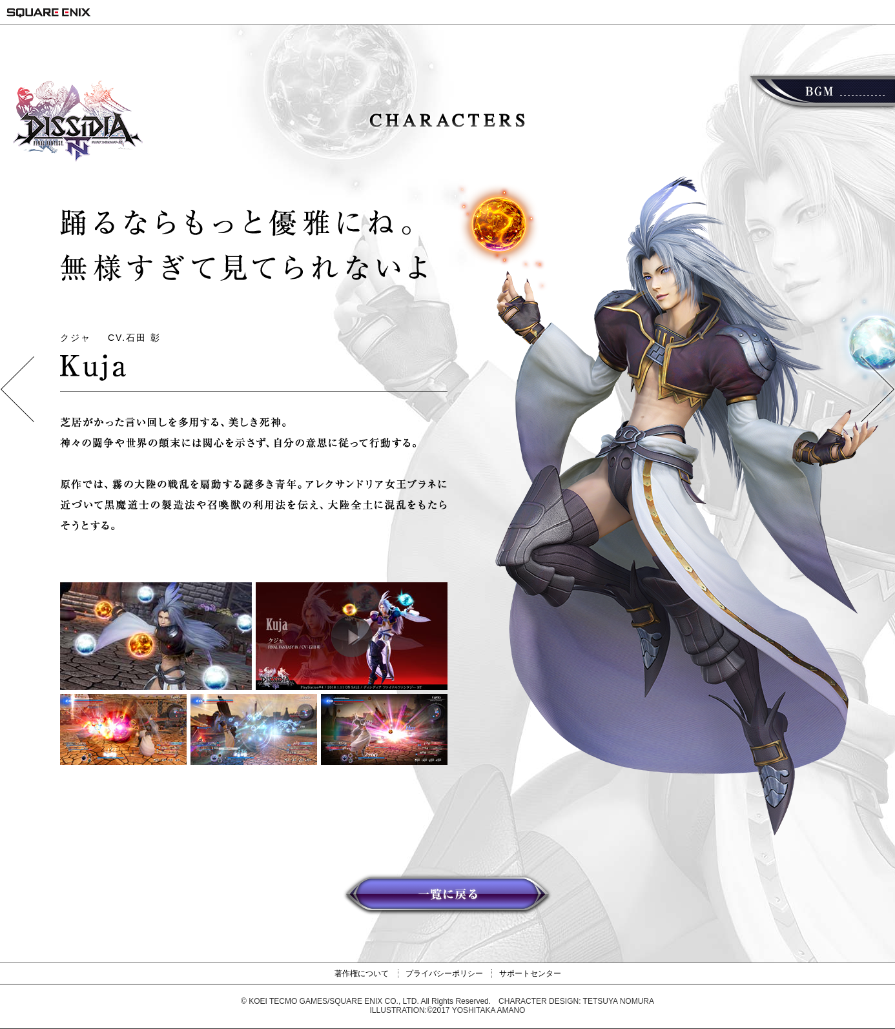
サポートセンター (530, 973)
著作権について (361, 973)
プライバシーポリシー (444, 973)
